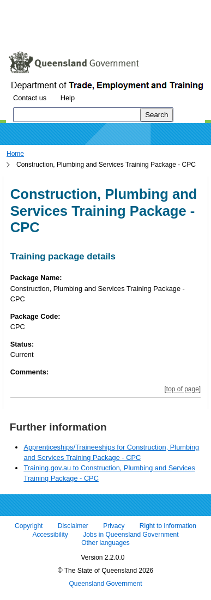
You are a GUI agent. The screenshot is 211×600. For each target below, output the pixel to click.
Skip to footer (156, 8)
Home (15, 153)
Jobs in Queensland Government (130, 534)
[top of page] (182, 389)
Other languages (105, 543)
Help (68, 98)
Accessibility (50, 534)
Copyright (29, 526)
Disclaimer (73, 526)
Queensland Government (105, 583)
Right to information (168, 526)
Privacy (113, 526)
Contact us (29, 98)
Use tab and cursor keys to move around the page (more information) (94, 30)
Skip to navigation (94, 8)
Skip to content (30, 8)
